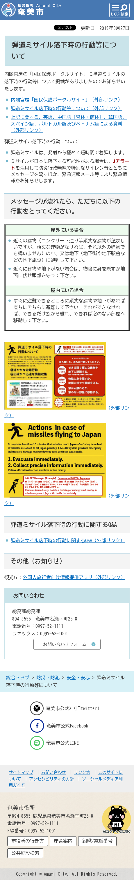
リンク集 (82, 772)
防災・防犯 (48, 677)
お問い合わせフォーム (65, 644)
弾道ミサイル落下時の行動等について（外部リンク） (66, 108)
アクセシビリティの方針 (51, 779)
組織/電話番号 (97, 841)
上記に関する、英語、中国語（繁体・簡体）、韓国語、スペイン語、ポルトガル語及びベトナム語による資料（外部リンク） (69, 124)
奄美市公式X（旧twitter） (66, 708)
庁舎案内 (63, 841)
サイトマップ (21, 772)
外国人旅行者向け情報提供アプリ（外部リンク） (74, 577)
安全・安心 (78, 677)
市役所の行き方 (27, 841)
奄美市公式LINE (54, 743)
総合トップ (17, 677)
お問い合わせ (53, 772)
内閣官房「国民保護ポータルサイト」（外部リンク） (66, 99)
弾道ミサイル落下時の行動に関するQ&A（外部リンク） (68, 540)
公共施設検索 (25, 853)
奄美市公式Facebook (59, 726)
